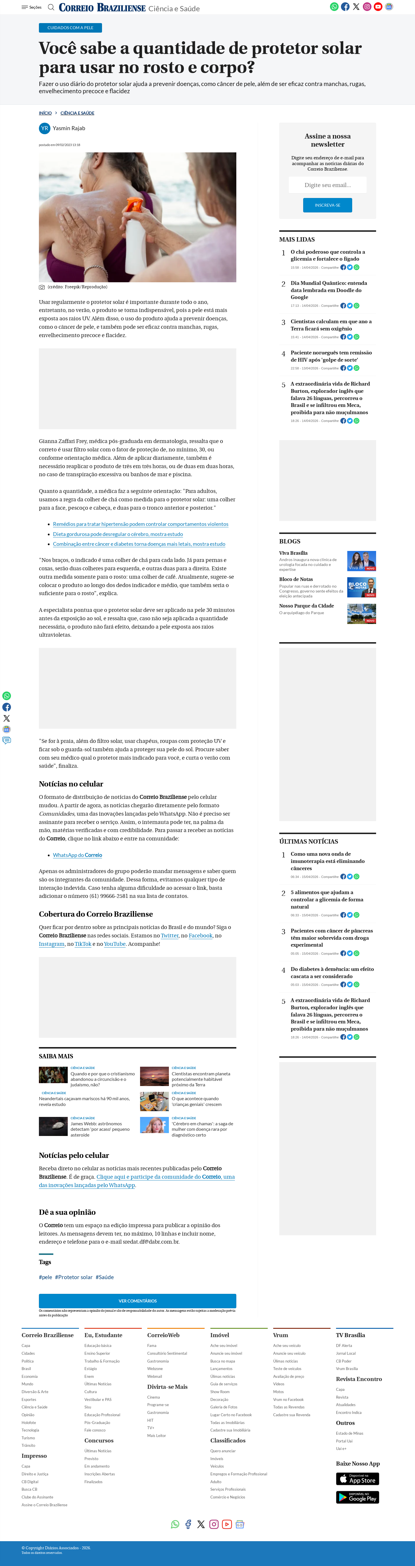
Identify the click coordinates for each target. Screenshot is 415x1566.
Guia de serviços (223, 1384)
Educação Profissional (102, 1414)
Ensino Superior (97, 1353)
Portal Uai (344, 1441)
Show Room (220, 1391)
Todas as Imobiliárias (227, 1422)
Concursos (99, 1440)
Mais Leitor (156, 1435)
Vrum (280, 1335)
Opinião (28, 1414)
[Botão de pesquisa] (49, 7)
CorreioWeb (163, 1335)
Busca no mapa (222, 1361)
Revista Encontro (359, 1379)
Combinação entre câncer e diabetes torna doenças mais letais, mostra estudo (139, 544)
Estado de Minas (349, 1433)
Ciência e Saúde (174, 8)
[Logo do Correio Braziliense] (102, 7)
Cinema (153, 1397)
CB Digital (30, 1481)
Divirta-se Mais (167, 1387)
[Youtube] (378, 10)
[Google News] (389, 10)
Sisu (87, 1407)
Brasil (26, 1368)
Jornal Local (346, 1353)
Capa (26, 1345)
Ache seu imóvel (223, 1345)
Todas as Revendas (289, 1407)
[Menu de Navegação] (32, 7)
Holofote (29, 1422)
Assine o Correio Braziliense (44, 1505)
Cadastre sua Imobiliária (230, 1430)
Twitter (169, 936)
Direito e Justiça (35, 1474)
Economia (30, 1376)
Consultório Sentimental (167, 1353)
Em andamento (97, 1466)
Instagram (52, 944)
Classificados (228, 1440)
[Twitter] (356, 10)
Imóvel (219, 1335)
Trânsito (28, 1445)
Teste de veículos (287, 1368)
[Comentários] (6, 743)
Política (28, 1361)
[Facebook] (345, 10)
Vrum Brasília (347, 1368)
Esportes (29, 1399)
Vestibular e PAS (98, 1399)
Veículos (217, 1466)
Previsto (91, 1458)
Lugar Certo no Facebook (231, 1414)
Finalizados (93, 1481)
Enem (89, 1376)
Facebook (200, 936)
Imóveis (216, 1458)
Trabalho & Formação (102, 1361)
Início (45, 113)
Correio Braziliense (47, 1335)
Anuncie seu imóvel (226, 1353)
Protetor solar (75, 1277)
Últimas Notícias (98, 1384)
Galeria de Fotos (223, 1407)
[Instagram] (367, 10)
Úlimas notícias (222, 1376)
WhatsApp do (77, 855)
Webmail (154, 1376)
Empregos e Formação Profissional (238, 1474)
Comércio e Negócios (227, 1497)
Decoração (219, 1399)
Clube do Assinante (37, 1497)
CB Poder (344, 1361)
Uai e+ (341, 1448)
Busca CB (29, 1489)
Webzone (155, 1368)
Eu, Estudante (103, 1335)
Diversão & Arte (35, 1391)
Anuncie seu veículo (289, 1353)
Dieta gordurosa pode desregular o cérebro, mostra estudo (118, 534)
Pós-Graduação (97, 1422)
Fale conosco (94, 1430)
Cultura (90, 1391)
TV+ (150, 1427)
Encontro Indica (349, 1412)
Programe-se (158, 1404)
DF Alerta (344, 1345)
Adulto (215, 1481)
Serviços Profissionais (228, 1489)
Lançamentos (221, 1368)
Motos (278, 1391)
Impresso (34, 1456)
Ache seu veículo (287, 1345)
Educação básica (98, 1345)
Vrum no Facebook (288, 1399)
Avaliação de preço (288, 1376)
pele (47, 1277)
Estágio (90, 1368)
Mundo (27, 1384)
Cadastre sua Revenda (291, 1414)
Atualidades (346, 1404)
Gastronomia (158, 1361)
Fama (151, 1345)
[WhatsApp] (334, 10)
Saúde (106, 1277)
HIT (150, 1420)
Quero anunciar (223, 1451)
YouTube (115, 944)
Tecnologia (30, 1430)
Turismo (28, 1438)
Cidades (28, 1353)
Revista (342, 1397)
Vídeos (278, 1384)
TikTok (83, 944)
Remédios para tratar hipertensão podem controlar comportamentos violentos (141, 524)
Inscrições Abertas (99, 1474)
